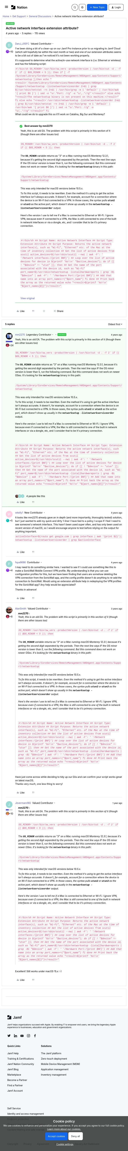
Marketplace (14, 1074)
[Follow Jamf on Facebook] (35, 1035)
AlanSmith (20, 608)
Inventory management (53, 1074)
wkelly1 (19, 512)
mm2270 (20, 334)
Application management (54, 1069)
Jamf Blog (12, 1069)
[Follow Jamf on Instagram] (28, 1035)
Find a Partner (15, 1085)
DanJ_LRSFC (22, 43)
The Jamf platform (51, 1053)
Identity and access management (25, 1113)
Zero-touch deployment (54, 1058)
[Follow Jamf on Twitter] (9, 1035)
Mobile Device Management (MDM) (60, 1064)
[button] (6, 8)
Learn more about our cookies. (64, 1129)
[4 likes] (30, 496)
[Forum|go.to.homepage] (19, 7)
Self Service (14, 1108)
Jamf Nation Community (20, 1064)
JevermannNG (23, 802)
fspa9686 (20, 562)
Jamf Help (13, 1053)
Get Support (19, 16)
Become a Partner (17, 1080)
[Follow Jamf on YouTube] (22, 1036)
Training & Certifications (20, 1058)
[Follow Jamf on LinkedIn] (15, 1035)
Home (6, 16)
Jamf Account (15, 1090)
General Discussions (40, 16)
